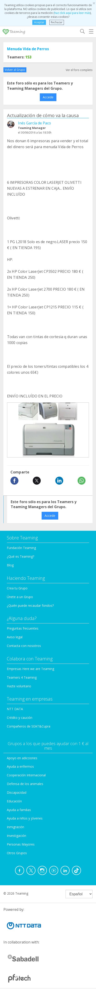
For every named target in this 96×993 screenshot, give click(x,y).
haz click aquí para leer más (72, 13)
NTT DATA (15, 709)
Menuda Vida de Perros (28, 48)
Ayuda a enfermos (20, 766)
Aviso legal (15, 637)
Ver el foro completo (79, 70)
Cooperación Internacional (26, 775)
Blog (10, 565)
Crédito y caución (19, 717)
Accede (48, 97)
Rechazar (57, 22)
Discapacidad (16, 792)
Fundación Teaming (21, 548)
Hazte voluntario (19, 686)
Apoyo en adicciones (22, 758)
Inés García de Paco (34, 123)
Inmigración (15, 827)
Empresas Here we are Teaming (30, 669)
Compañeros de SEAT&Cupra (28, 726)
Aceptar (39, 22)
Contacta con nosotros (24, 646)
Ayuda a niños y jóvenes (25, 818)
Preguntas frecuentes (22, 628)
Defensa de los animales (25, 784)
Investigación (16, 835)
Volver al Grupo (15, 70)
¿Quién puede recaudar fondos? (30, 605)
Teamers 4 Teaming (22, 677)
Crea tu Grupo (17, 588)
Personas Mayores (21, 844)
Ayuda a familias (19, 810)
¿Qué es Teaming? (20, 556)
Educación (14, 801)
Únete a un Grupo (20, 597)
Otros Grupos (17, 853)
